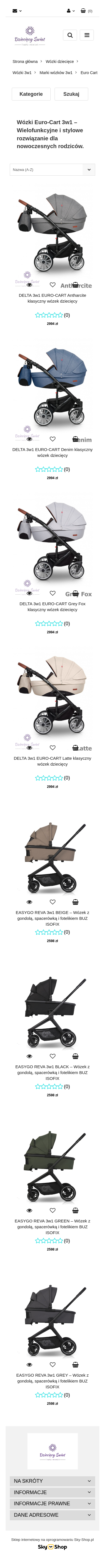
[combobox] (52, 170)
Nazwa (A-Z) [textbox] (23, 170)
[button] (86, 11)
